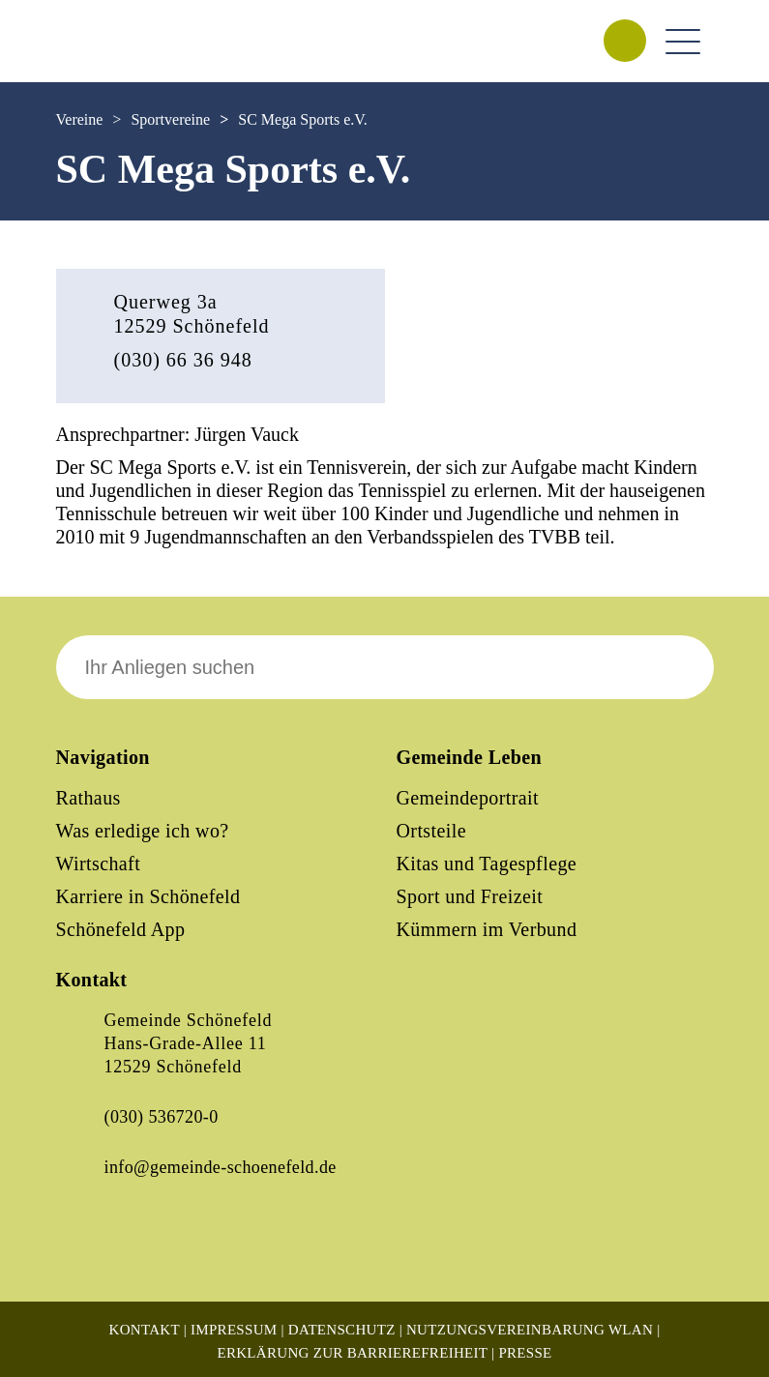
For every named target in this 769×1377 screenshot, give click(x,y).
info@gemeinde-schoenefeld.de (220, 1167)
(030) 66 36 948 (183, 359)
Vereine (80, 119)
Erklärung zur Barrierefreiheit (352, 1353)
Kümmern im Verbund (487, 929)
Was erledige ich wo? (142, 830)
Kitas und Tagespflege (487, 863)
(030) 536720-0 (161, 1117)
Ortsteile (431, 830)
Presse (524, 1353)
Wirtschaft (98, 863)
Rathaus (88, 797)
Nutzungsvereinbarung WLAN (529, 1329)
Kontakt (144, 1329)
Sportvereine (170, 119)
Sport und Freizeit (470, 896)
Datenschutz (342, 1329)
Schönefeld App (121, 929)
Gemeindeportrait (468, 797)
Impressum (234, 1329)
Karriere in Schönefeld (148, 896)
